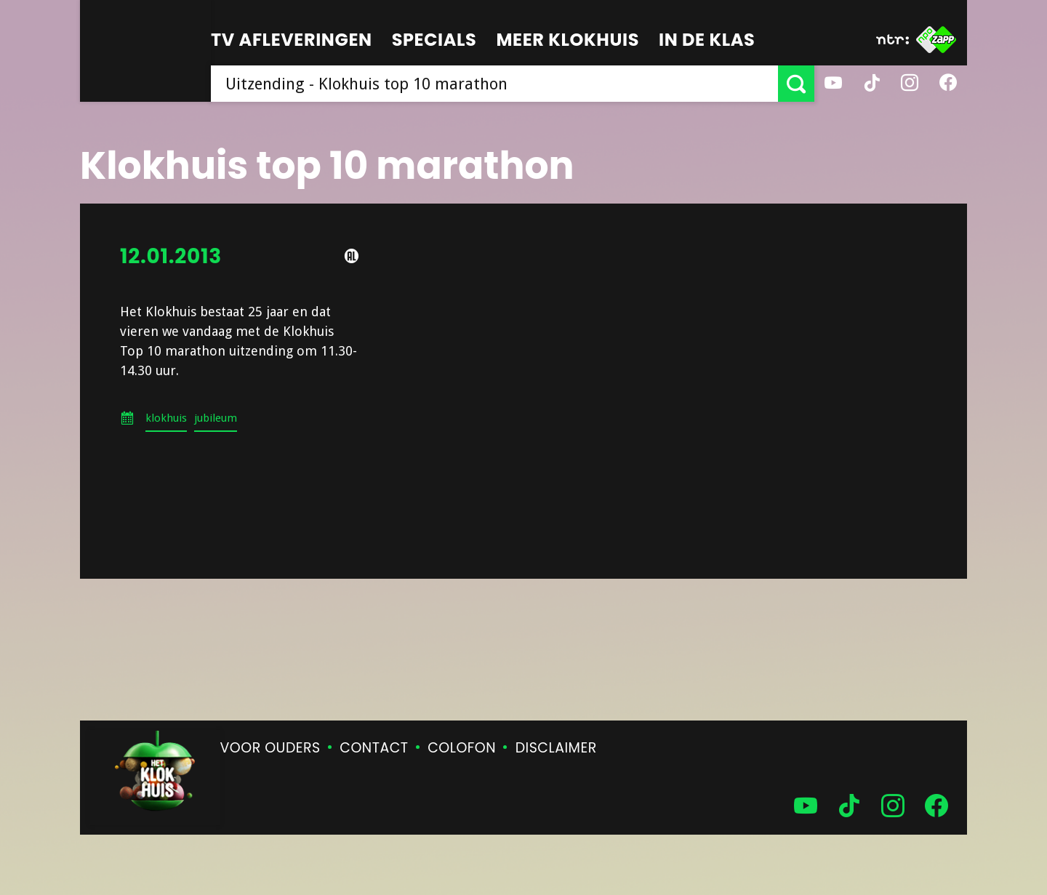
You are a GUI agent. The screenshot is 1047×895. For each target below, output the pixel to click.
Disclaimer (556, 748)
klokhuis (166, 418)
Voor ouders (270, 748)
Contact (374, 748)
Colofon (462, 748)
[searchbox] (494, 83)
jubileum (215, 418)
